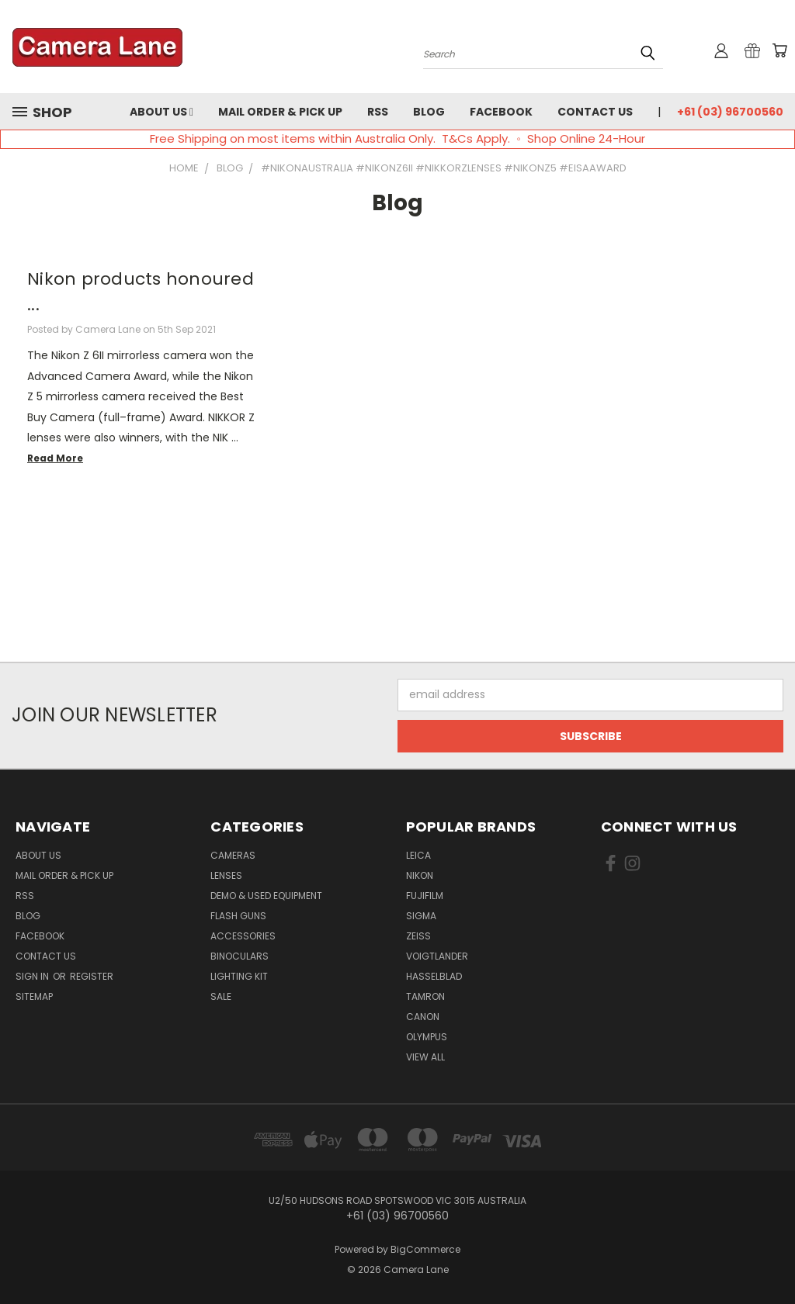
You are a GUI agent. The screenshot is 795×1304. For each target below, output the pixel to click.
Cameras (232, 855)
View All (425, 1057)
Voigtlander (437, 956)
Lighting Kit (239, 976)
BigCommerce (425, 1249)
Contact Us (595, 111)
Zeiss (418, 936)
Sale (220, 996)
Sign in (33, 976)
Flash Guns (238, 915)
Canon (422, 1016)
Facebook (501, 111)
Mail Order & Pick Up (280, 111)
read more (55, 458)
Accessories (243, 936)
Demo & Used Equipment (266, 895)
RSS (377, 111)
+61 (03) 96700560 (730, 111)
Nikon (419, 875)
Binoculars (239, 956)
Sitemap (34, 996)
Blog (429, 111)
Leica (418, 855)
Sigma (421, 915)
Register (91, 976)
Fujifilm (424, 895)
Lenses (226, 875)
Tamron (425, 996)
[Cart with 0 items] (779, 50)
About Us (161, 111)
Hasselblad (434, 976)
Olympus (426, 1036)
